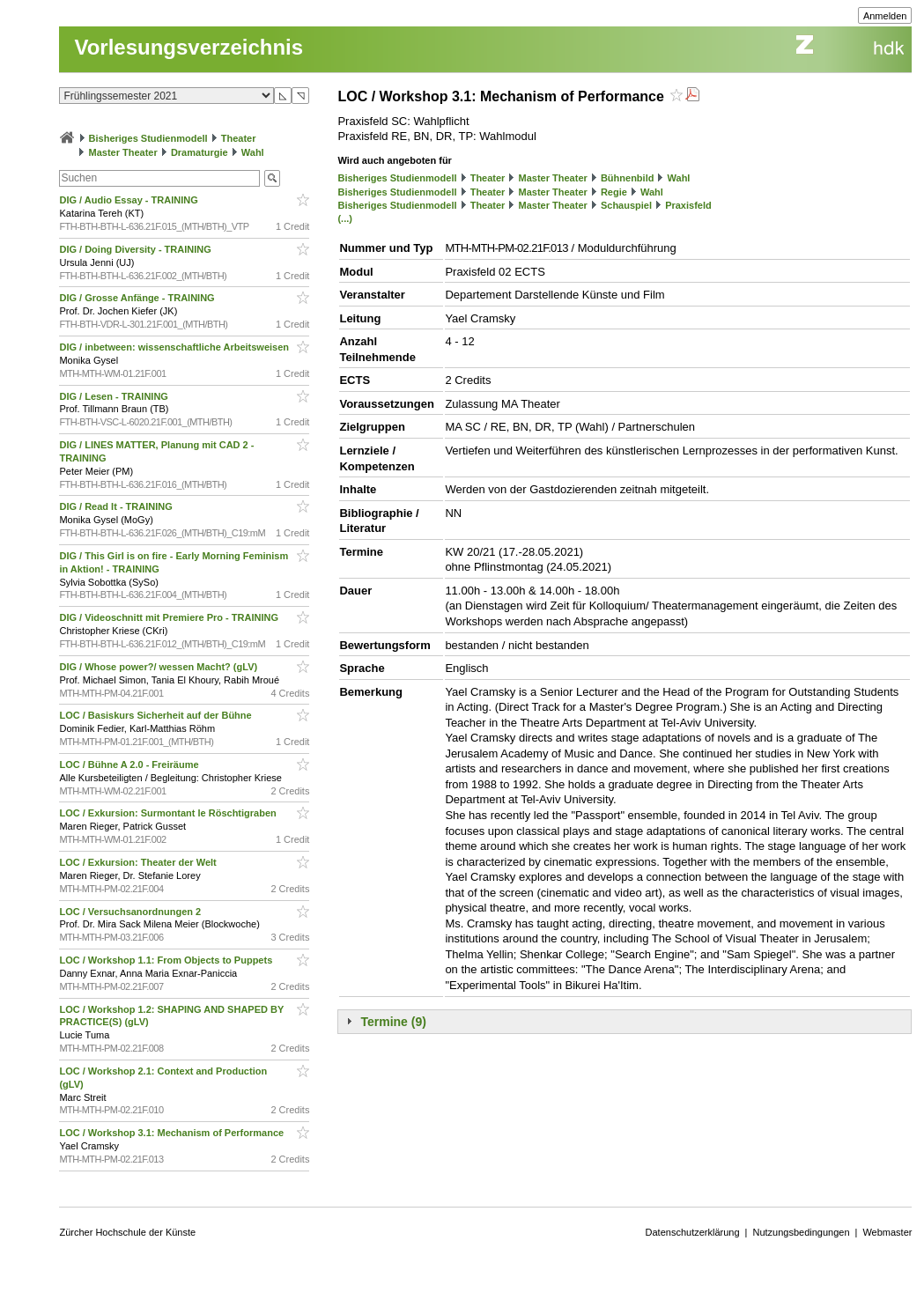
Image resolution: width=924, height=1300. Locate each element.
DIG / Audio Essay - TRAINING (129, 200)
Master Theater (123, 152)
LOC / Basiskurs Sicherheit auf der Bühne (156, 715)
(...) (344, 218)
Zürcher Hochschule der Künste (127, 1232)
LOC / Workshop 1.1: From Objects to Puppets (167, 960)
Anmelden (885, 16)
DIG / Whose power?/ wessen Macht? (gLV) (159, 666)
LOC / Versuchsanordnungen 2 (131, 911)
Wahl (252, 152)
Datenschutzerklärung (693, 1232)
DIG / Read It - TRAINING (116, 506)
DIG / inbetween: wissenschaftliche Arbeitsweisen (175, 347)
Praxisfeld (688, 205)
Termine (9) (392, 1022)
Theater (238, 138)
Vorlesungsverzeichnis (188, 47)
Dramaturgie (199, 152)
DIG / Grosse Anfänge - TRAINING (138, 297)
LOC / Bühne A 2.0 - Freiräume (130, 764)
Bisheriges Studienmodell (148, 138)
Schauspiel (626, 205)
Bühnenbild (627, 178)
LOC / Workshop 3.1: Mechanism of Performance (172, 1132)
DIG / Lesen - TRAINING (115, 396)
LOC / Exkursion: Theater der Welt (138, 862)
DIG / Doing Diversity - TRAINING (136, 249)
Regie (614, 192)
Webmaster (887, 1232)
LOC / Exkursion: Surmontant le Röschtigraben (168, 813)
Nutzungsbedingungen (800, 1232)
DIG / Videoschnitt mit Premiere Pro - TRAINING (170, 617)
